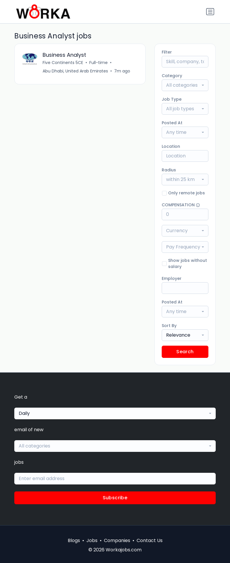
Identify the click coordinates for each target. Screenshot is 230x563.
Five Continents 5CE (63, 62)
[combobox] (185, 85)
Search (185, 351)
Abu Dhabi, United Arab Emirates (75, 71)
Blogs (74, 540)
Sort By (169, 325)
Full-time (98, 62)
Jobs (91, 540)
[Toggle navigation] (210, 11)
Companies (117, 540)
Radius (169, 170)
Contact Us (150, 540)
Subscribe (115, 497)
